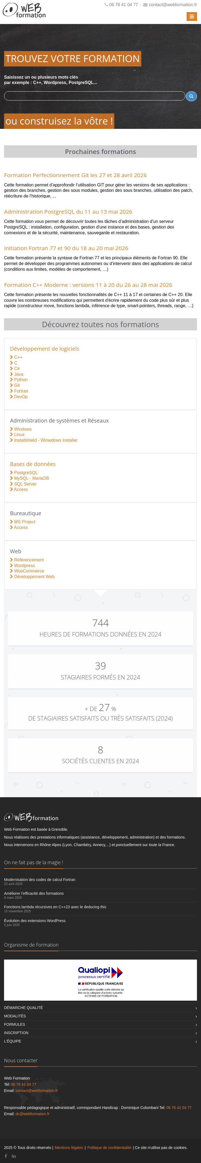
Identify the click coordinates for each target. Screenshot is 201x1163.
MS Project (22, 522)
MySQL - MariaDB (29, 478)
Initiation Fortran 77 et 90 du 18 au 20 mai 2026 (66, 248)
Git (15, 385)
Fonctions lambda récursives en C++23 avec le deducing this (55, 907)
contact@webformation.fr (173, 4)
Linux (17, 434)
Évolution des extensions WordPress (35, 921)
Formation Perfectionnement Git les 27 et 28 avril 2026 (75, 175)
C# (15, 368)
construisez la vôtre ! (66, 121)
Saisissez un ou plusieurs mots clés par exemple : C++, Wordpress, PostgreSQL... (100, 88)
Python (19, 379)
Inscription (16, 1033)
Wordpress (22, 565)
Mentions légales (69, 1147)
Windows (21, 429)
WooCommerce (27, 571)
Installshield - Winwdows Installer (44, 440)
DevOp (19, 396)
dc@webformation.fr (32, 1114)
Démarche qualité (23, 1008)
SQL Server (23, 484)
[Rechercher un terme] (191, 96)
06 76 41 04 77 (123, 4)
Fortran (19, 391)
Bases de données (33, 464)
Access (19, 489)
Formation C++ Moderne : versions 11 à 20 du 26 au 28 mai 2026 (88, 285)
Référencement (27, 560)
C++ (16, 357)
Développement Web (32, 576)
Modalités (15, 1016)
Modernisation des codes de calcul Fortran (39, 879)
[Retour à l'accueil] (24, 14)
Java (16, 374)
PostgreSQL (24, 472)
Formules (14, 1024)
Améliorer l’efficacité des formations (34, 893)
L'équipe (12, 1041)
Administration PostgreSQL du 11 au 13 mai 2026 (68, 211)
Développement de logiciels (44, 348)
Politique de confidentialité (109, 1147)
